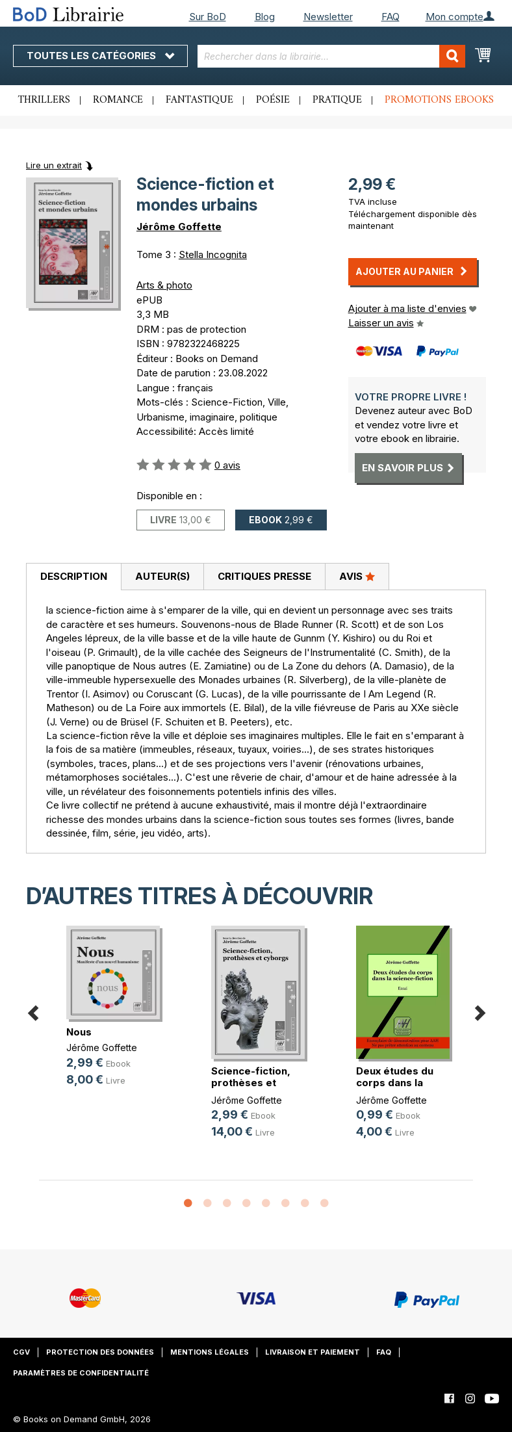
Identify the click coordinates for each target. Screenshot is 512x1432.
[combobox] (331, 56)
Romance (118, 100)
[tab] (73, 577)
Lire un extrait (54, 165)
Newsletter (328, 16)
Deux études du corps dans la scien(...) (394, 1082)
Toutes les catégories (100, 55)
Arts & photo (164, 285)
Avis (357, 576)
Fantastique (199, 100)
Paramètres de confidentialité (81, 1372)
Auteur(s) (162, 576)
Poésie (273, 100)
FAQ (390, 16)
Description (73, 576)
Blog (265, 16)
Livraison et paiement (312, 1352)
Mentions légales (209, 1352)
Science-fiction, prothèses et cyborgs (250, 1082)
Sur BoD (207, 16)
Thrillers (44, 100)
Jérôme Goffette (179, 226)
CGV (21, 1352)
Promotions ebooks (439, 100)
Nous (79, 1032)
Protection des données (100, 1352)
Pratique (337, 100)
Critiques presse (264, 576)
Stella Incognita (213, 254)
